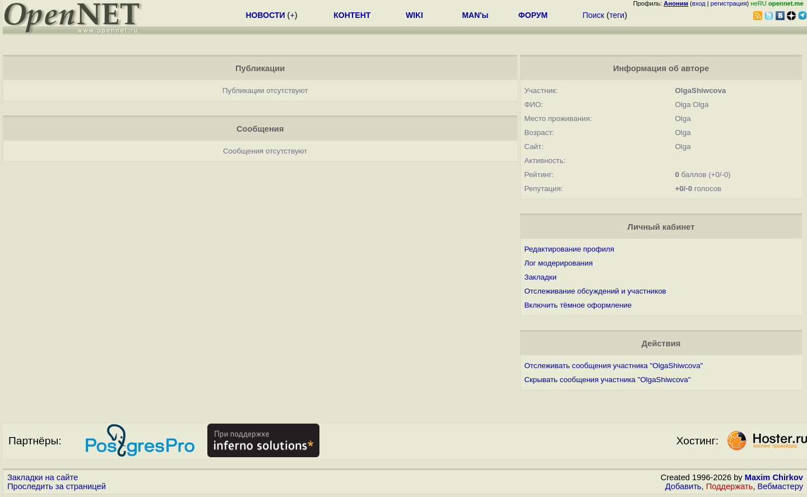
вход (699, 3)
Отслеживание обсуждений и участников (595, 291)
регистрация (729, 3)
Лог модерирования (558, 263)
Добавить (683, 486)
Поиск (593, 15)
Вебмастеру (780, 486)
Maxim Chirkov (774, 477)
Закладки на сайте (42, 477)
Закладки (540, 277)
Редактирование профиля (569, 249)
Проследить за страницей (56, 486)
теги (616, 15)
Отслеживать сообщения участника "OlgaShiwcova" (613, 365)
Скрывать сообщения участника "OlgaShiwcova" (607, 379)
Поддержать (729, 486)
